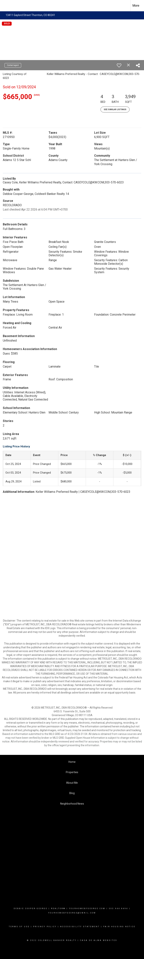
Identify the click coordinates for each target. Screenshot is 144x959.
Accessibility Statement (80, 927)
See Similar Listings (115, 109)
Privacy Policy (45, 927)
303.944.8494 (118, 908)
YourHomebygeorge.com (87, 908)
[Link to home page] (5, 5)
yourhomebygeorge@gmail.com (72, 913)
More (135, 5)
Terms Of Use (19, 927)
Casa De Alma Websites (98, 940)
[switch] (119, 65)
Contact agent (13, 65)
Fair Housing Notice (119, 927)
